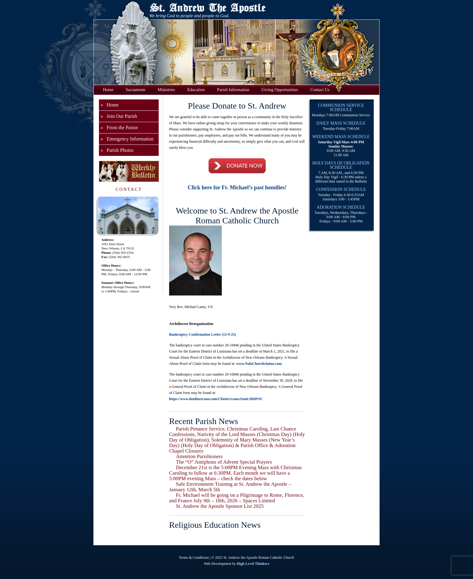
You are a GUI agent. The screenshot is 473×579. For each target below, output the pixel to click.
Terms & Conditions (194, 557)
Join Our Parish (122, 116)
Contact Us (320, 89)
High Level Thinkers (253, 564)
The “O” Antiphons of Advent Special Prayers (224, 462)
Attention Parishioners (199, 456)
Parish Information (233, 89)
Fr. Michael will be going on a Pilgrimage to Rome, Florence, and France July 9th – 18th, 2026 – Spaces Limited (236, 498)
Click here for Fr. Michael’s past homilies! (237, 187)
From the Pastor (122, 127)
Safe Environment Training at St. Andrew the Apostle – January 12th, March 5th (230, 486)
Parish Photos (120, 150)
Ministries (166, 89)
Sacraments (136, 89)
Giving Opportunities (280, 89)
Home (108, 89)
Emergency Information (130, 138)
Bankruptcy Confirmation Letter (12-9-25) (202, 334)
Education (196, 89)
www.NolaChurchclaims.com (259, 363)
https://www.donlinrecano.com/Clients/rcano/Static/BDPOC (216, 399)
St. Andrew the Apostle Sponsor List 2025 (220, 506)
